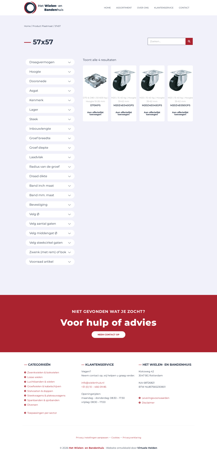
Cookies (115, 437)
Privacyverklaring (132, 437)
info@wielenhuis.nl (92, 382)
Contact (184, 7)
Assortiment (124, 7)
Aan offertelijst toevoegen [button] (95, 113)
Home (107, 7)
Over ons (143, 7)
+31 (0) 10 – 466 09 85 (93, 386)
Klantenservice (163, 7)
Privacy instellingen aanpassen (92, 437)
